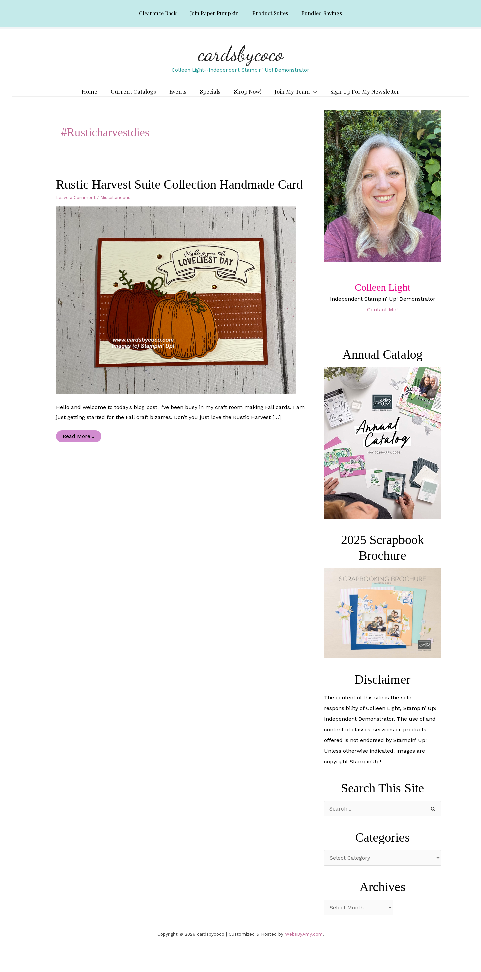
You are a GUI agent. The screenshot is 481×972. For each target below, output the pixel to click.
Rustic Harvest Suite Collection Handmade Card (179, 194)
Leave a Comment (76, 207)
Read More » (78, 447)
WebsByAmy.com (304, 943)
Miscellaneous (115, 207)
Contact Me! (382, 319)
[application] (306, 96)
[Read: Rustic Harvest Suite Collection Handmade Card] (180, 309)
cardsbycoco (240, 53)
